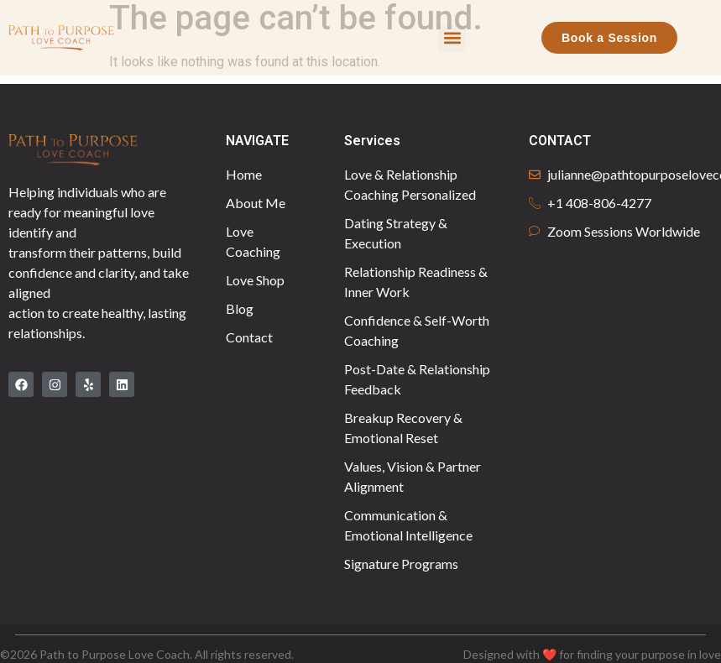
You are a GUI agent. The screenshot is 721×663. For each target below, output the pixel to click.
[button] (452, 38)
